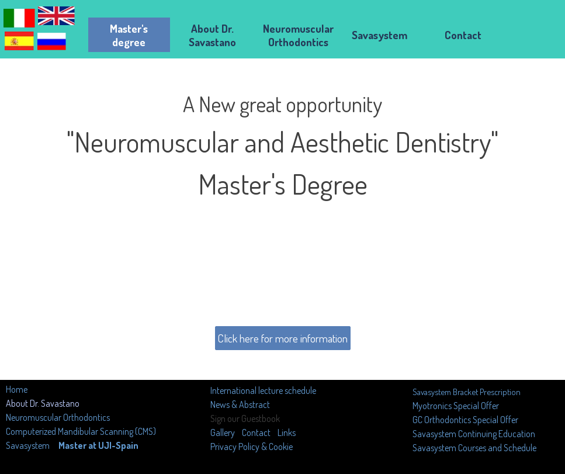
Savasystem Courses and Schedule (474, 448)
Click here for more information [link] (283, 338)
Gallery (223, 432)
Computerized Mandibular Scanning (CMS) (81, 431)
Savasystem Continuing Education (474, 434)
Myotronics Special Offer (456, 405)
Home (16, 389)
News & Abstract (240, 404)
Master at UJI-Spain (98, 445)
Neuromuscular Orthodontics (58, 417)
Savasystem (28, 445)
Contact (256, 432)
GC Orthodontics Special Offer (465, 419)
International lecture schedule (263, 390)
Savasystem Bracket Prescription (467, 391)
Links (287, 432)
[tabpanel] (283, 195)
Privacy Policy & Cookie (251, 446)
